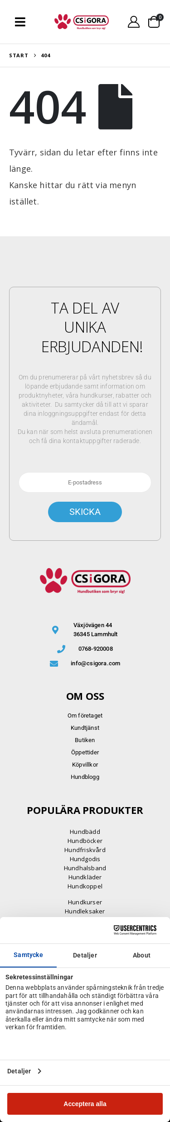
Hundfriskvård (85, 850)
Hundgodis (85, 859)
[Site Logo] (81, 22)
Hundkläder (85, 877)
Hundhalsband (85, 868)
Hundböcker (85, 841)
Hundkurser (85, 902)
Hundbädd (85, 832)
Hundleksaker (85, 911)
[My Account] (134, 22)
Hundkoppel (85, 886)
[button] (20, 22)
